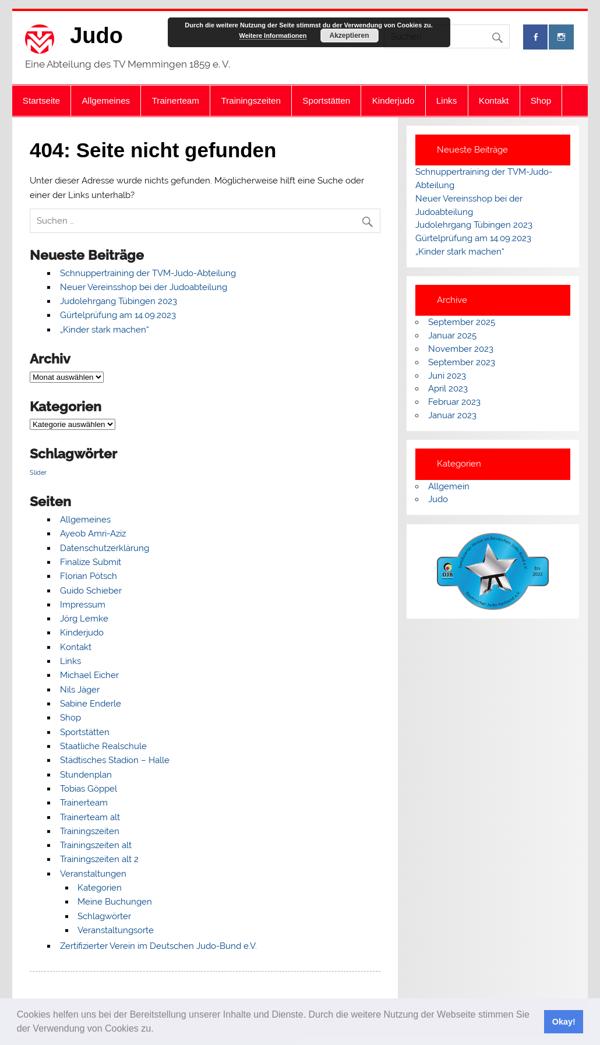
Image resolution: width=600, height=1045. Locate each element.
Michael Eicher (89, 675)
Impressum (82, 604)
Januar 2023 (452, 415)
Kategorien (99, 887)
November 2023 (460, 349)
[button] (158, 1030)
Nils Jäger (80, 689)
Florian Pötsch (88, 576)
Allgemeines (106, 100)
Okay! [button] (564, 1021)
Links (446, 100)
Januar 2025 (452, 335)
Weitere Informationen (273, 35)
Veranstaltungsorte (115, 930)
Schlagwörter (104, 916)
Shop (541, 100)
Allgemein (449, 486)
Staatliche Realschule (103, 746)
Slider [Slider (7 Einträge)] (38, 472)
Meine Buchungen (114, 901)
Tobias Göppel (88, 788)
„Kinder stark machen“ (104, 329)
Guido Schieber (91, 590)
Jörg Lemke (84, 618)
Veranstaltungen (93, 874)
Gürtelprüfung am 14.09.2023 (118, 315)
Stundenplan (86, 774)
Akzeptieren (349, 35)
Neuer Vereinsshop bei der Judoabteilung (143, 287)
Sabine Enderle (90, 703)
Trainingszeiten (250, 100)
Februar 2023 (454, 402)
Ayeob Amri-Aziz (93, 533)
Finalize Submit (90, 562)
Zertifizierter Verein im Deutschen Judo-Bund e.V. (158, 946)
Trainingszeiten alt (96, 845)
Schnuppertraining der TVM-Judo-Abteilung (148, 273)
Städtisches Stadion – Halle (115, 760)
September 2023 (461, 362)
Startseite (41, 100)
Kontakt (494, 100)
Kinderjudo (393, 100)
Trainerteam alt (90, 817)
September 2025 (461, 322)
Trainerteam (175, 100)
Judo (96, 35)
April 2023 (448, 388)
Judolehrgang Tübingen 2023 (118, 301)
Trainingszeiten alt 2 (99, 859)
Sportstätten (326, 100)
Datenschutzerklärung (104, 548)
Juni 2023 (447, 375)
